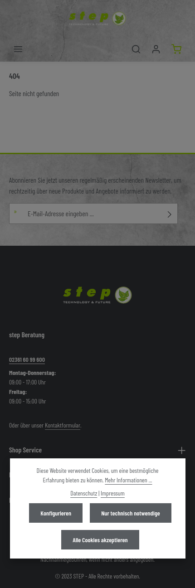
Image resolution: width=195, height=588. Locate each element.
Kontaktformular (62, 425)
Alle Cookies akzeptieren (100, 540)
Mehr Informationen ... (128, 480)
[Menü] (18, 49)
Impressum (113, 493)
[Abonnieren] (170, 213)
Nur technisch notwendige (130, 513)
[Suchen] (136, 49)
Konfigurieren (55, 513)
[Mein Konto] (156, 49)
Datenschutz (83, 493)
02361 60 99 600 (27, 359)
